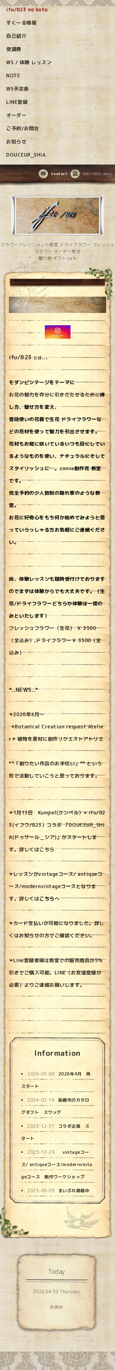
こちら (47, 849)
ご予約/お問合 (22, 128)
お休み (56, 1307)
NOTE (13, 75)
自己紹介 (16, 36)
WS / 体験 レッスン (29, 62)
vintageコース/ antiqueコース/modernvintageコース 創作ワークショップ (56, 1164)
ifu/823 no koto (27, 9)
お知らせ (16, 141)
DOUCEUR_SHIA (25, 154)
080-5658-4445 (91, 174)
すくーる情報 (21, 22)
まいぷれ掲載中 (74, 1190)
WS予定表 (17, 88)
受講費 (13, 49)
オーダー (16, 115)
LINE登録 (17, 102)
